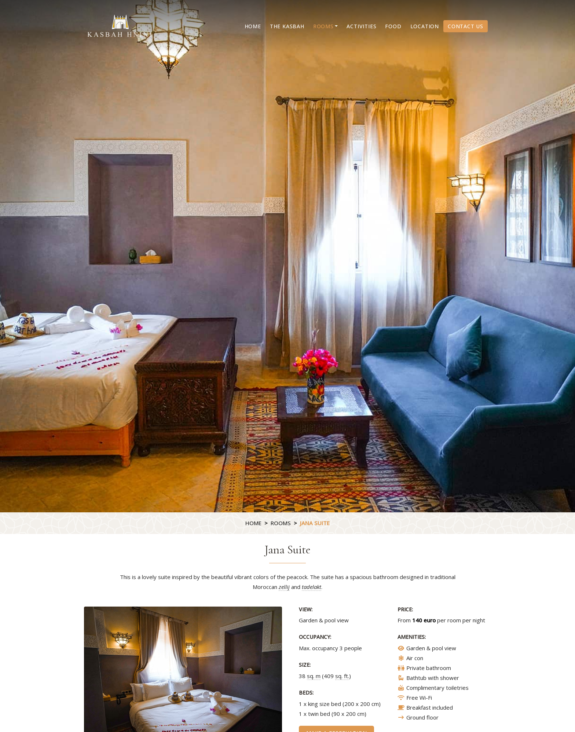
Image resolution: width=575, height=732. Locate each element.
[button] (326, 26)
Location (424, 26)
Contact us (465, 26)
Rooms (281, 523)
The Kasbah (287, 26)
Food (393, 26)
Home (253, 26)
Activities (361, 26)
